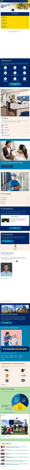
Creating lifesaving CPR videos (5, 410)
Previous (13, 235)
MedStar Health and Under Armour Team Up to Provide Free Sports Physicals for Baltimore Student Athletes (17, 432)
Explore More (7, 215)
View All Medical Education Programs (6, 275)
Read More (2, 441)
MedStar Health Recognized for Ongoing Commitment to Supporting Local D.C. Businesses (16, 428)
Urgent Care (6, 99)
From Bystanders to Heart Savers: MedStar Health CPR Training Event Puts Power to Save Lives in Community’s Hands (16, 421)
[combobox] (7, 10)
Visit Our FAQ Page (7, 140)
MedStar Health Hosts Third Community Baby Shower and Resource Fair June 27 (17, 424)
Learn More (6, 297)
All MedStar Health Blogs (5, 466)
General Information (4, 172)
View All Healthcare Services (15, 59)
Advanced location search (5, 109)
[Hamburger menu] (29, 1)
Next (17, 235)
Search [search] (13, 10)
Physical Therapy (6, 104)
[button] (21, 1)
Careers (15, 202)
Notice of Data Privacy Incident (13, 31)
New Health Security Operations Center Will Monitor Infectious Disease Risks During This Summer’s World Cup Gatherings (16, 439)
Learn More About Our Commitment (7, 387)
